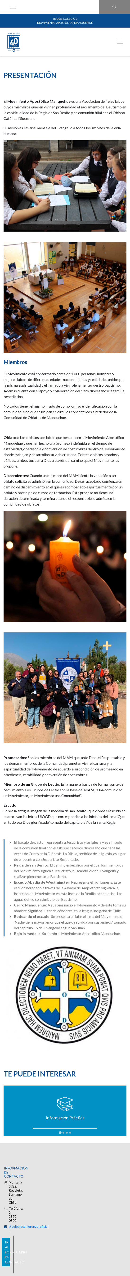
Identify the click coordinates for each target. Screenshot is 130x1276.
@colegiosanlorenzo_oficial (70, 1176)
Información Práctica (65, 1117)
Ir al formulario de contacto (64, 1206)
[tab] (60, 1132)
